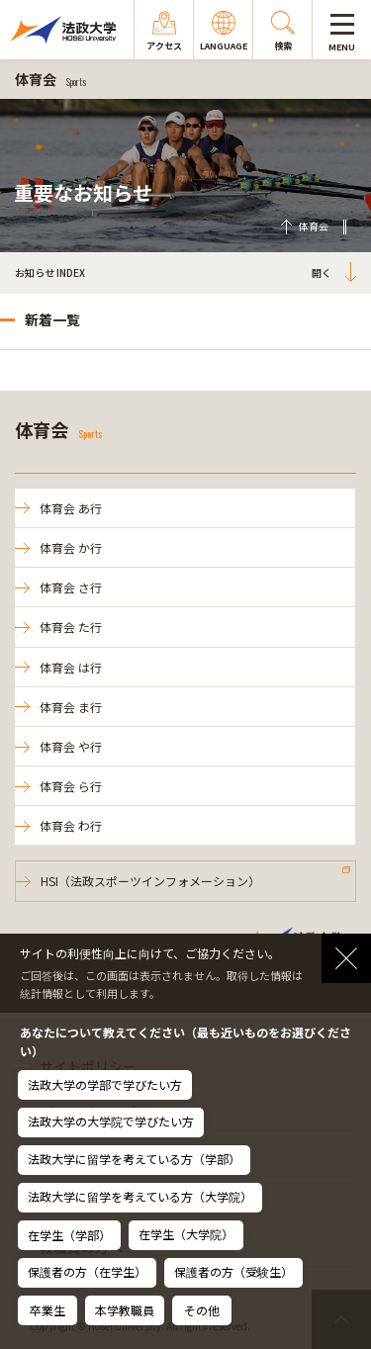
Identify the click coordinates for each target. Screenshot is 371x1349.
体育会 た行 (71, 626)
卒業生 (47, 1310)
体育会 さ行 (71, 587)
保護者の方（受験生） (233, 1271)
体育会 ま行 (71, 706)
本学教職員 (124, 1310)
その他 (202, 1310)
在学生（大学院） (186, 1233)
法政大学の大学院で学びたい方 (111, 1121)
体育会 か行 (71, 547)
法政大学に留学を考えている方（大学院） (140, 1196)
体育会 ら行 (71, 785)
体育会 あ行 (71, 507)
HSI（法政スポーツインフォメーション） (150, 880)
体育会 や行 (71, 746)
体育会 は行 (71, 667)
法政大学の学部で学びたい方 (105, 1084)
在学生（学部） (69, 1234)
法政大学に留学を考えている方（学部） (134, 1158)
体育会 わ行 (71, 825)
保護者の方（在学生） (87, 1271)
